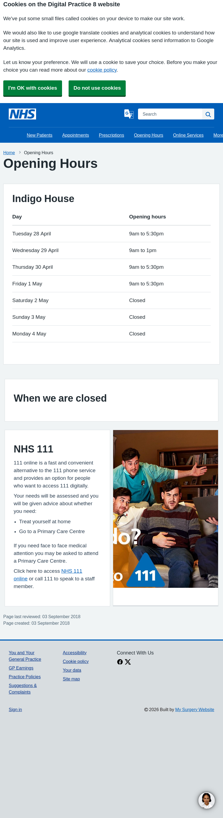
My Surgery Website (194, 709)
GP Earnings (21, 668)
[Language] (129, 114)
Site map (71, 679)
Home (9, 152)
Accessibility (75, 652)
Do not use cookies (97, 87)
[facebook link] (120, 662)
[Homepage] (22, 114)
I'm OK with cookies (32, 87)
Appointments (75, 135)
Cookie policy (76, 661)
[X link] (128, 662)
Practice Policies (25, 676)
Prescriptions (111, 135)
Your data (72, 670)
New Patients (39, 135)
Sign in (15, 709)
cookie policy (102, 69)
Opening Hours (148, 135)
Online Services (188, 135)
